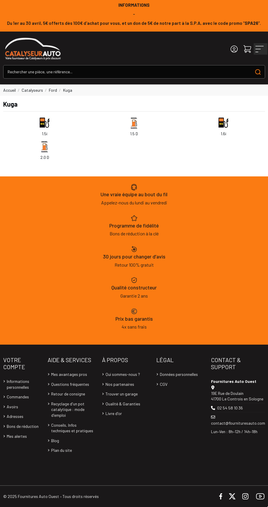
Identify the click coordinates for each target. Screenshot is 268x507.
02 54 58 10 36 (230, 407)
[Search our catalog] (258, 71)
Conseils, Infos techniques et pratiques (72, 428)
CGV (163, 384)
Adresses (15, 416)
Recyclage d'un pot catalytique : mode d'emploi (67, 409)
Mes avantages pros (69, 374)
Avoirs (12, 406)
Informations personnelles (18, 384)
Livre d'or (114, 413)
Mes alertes (17, 436)
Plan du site (61, 450)
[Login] (234, 49)
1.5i (44, 133)
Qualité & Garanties (123, 403)
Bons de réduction (23, 426)
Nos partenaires (120, 384)
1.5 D (134, 133)
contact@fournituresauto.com (238, 423)
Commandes (18, 396)
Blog (55, 440)
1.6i (223, 133)
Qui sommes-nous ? (123, 374)
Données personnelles (179, 374)
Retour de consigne (68, 393)
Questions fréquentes (70, 384)
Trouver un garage (122, 393)
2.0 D (44, 157)
